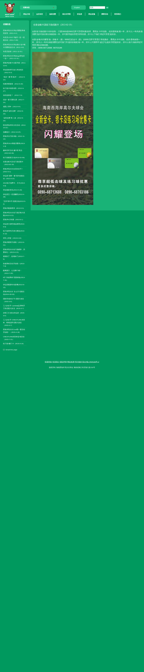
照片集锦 (78, 362)
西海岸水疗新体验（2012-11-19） (14, 137)
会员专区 (39, 14)
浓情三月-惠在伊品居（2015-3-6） (14, 314)
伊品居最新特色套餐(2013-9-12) (14, 286)
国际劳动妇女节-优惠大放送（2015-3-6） (13, 300)
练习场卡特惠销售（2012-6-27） (13, 89)
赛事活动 (104, 14)
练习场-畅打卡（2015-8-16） (14, 344)
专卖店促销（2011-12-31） (13, 51)
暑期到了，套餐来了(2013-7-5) (14, 257)
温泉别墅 (52, 14)
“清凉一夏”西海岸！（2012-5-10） (14, 78)
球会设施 (91, 14)
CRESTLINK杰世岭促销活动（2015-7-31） (13, 338)
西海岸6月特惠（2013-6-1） (13, 220)
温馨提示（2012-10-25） (12, 132)
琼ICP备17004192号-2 (90, 362)
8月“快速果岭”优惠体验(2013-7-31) (14, 279)
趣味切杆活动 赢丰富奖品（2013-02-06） (12, 152)
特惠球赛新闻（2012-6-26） (13, 84)
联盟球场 (48, 362)
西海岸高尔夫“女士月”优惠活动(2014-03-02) (13, 293)
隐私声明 (63, 362)
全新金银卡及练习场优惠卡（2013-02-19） (13, 163)
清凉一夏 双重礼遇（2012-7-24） (13, 101)
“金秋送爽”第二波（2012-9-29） (13, 119)
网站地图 (70, 362)
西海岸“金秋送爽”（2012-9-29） (13, 112)
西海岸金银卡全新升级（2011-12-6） (14, 64)
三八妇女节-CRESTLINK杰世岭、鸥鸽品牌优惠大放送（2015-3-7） (14, 322)
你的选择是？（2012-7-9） (13, 95)
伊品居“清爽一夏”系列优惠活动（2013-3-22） (13, 177)
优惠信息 (26, 8)
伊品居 (79, 14)
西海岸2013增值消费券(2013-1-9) (14, 144)
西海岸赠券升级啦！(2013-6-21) (14, 243)
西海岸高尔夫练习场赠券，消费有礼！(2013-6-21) (14, 250)
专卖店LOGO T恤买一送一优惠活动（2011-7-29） (14, 38)
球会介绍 (26, 14)
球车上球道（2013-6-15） (12, 238)
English (77, 8)
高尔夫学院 (66, 14)
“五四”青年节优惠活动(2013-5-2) (14, 202)
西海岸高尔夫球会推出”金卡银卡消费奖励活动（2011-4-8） (14, 45)
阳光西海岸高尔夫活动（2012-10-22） (14, 126)
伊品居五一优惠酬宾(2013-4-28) (14, 195)
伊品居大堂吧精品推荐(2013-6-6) (14, 225)
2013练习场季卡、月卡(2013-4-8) (14, 184)
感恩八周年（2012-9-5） (12, 106)
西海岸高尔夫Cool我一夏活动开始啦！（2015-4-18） (14, 331)
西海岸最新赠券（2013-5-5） (14, 208)
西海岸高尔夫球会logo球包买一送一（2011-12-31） (14, 57)
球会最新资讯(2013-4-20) (12, 190)
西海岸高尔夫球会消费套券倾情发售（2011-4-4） (14, 31)
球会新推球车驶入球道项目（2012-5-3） (13, 71)
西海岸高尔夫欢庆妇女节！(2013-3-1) (13, 170)
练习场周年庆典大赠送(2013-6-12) (14, 232)
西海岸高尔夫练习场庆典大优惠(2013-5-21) (14, 214)
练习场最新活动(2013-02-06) (14, 157)
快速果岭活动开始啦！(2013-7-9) (14, 264)
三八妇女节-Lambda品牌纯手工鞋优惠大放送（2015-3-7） (14, 307)
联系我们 (117, 14)
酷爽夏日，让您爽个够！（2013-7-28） (12, 271)
